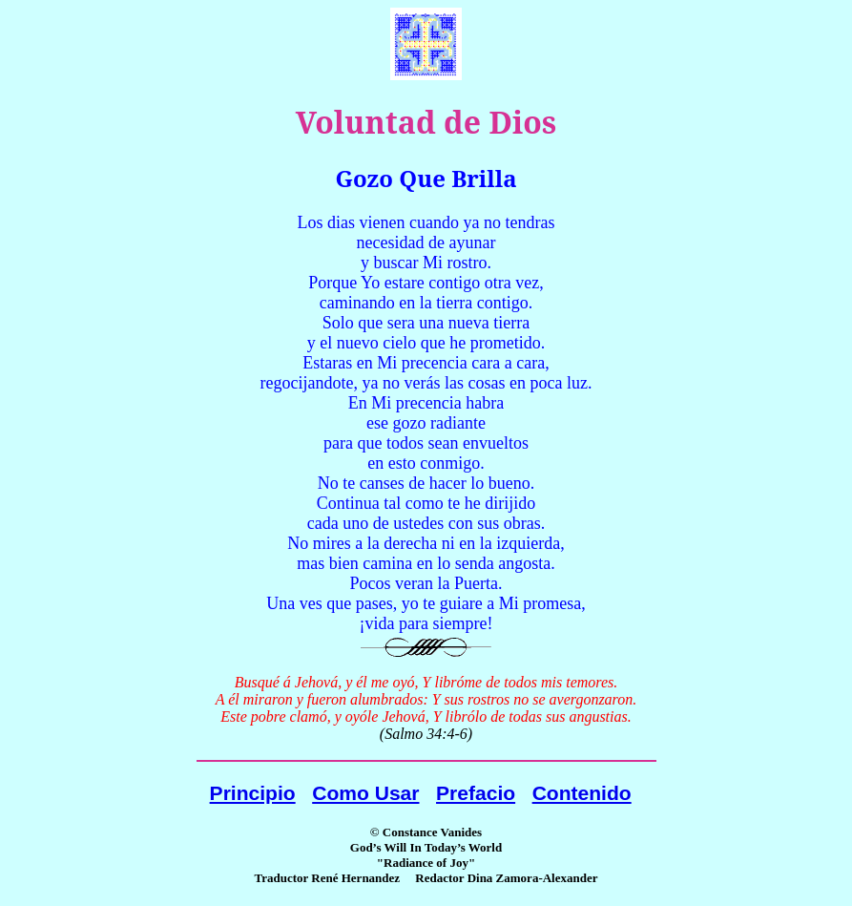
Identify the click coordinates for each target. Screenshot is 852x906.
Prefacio (475, 793)
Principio (253, 793)
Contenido (582, 793)
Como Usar (365, 793)
